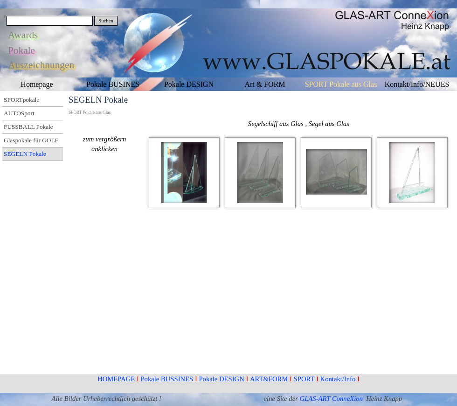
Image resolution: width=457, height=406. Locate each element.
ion (359, 398)
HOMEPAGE (116, 379)
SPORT (304, 379)
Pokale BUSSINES (166, 379)
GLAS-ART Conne (325, 398)
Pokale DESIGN (221, 379)
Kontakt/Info (338, 379)
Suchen (105, 20)
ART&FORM (269, 379)
